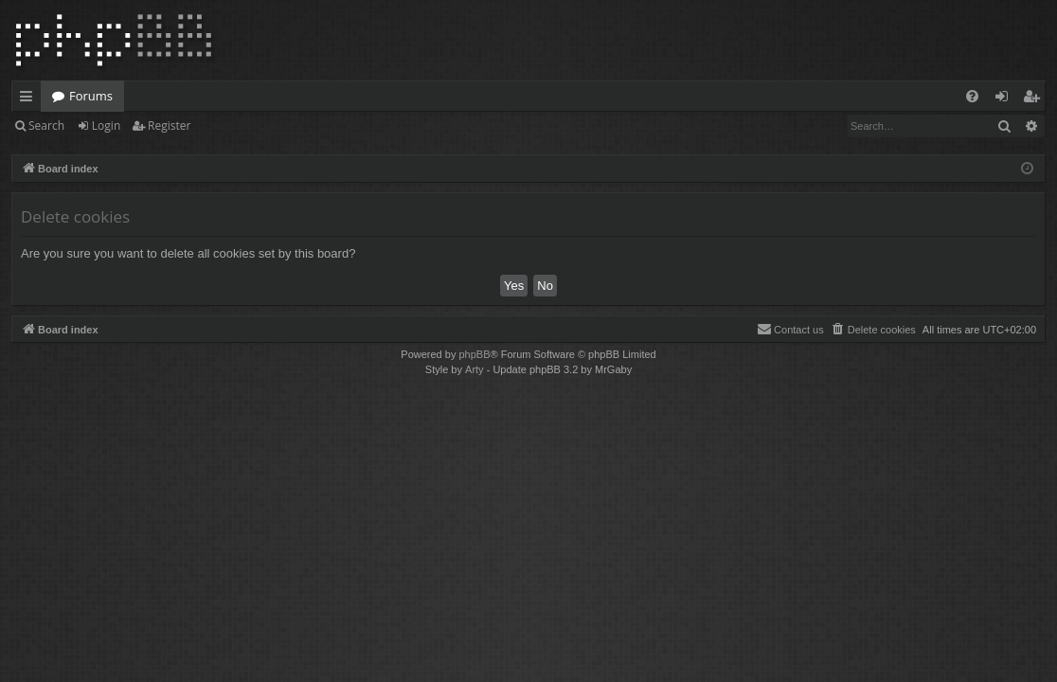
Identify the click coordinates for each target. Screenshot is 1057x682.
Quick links (30, 99)
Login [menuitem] (1005, 99)
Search (46, 125)
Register (169, 125)
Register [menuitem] (1035, 99)
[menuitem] (972, 96)
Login (106, 125)
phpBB (474, 354)
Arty (474, 369)
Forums (91, 95)
